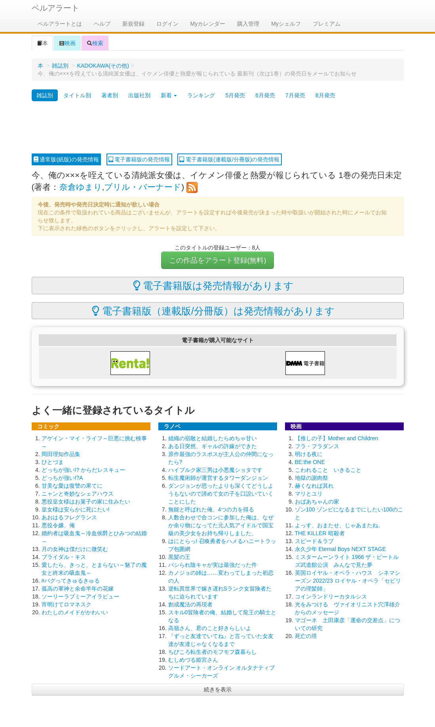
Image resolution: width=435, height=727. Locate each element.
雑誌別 (60, 65)
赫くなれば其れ (314, 486)
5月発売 (235, 95)
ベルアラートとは (60, 24)
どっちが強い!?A (62, 478)
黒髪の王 (179, 557)
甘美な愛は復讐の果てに (72, 486)
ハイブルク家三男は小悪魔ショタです (215, 470)
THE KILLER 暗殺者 (320, 533)
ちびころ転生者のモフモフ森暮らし (212, 652)
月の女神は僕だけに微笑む (75, 549)
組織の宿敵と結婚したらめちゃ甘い (212, 438)
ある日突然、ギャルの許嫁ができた (212, 446)
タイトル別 (77, 95)
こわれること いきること (328, 470)
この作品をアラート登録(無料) (217, 260)
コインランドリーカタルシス (331, 596)
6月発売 (265, 95)
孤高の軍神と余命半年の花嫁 (78, 588)
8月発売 (325, 95)
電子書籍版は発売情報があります (213, 285)
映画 (67, 43)
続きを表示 (218, 689)
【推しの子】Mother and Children (336, 438)
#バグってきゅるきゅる (71, 580)
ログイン (167, 24)
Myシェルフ (286, 24)
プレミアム (326, 24)
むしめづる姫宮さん (193, 660)
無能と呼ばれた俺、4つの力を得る (211, 509)
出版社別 (139, 95)
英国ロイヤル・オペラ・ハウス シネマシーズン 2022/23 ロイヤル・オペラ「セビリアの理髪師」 (348, 581)
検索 (95, 43)
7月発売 (295, 95)
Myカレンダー (208, 24)
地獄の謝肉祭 (311, 478)
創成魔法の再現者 (190, 604)
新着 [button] (169, 95)
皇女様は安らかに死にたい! (76, 509)
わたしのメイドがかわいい (75, 612)
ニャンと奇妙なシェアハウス (78, 493)
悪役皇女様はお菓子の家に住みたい (86, 501)
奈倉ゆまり (80, 186)
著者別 (109, 95)
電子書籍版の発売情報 (139, 159)
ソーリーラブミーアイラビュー (80, 596)
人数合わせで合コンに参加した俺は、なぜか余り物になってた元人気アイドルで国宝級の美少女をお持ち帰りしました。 (221, 525)
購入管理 (248, 24)
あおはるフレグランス (69, 517)
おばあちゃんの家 (317, 501)
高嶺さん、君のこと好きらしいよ (209, 628)
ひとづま (53, 462)
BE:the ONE (310, 462)
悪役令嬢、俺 (58, 525)
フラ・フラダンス (317, 446)
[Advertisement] (218, 128)
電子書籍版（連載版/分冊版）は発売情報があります (213, 310)
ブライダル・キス (64, 557)
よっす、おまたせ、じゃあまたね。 (339, 525)
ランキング (201, 95)
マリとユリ (309, 493)
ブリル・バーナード (142, 186)
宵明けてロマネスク (66, 604)
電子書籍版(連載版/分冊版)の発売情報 (229, 159)
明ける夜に (309, 454)
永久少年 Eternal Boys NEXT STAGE (340, 549)
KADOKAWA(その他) (103, 65)
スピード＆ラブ (314, 541)
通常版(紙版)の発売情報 (66, 159)
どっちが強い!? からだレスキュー (83, 470)
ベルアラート (55, 8)
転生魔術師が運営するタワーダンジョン (218, 478)
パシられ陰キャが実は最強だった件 (212, 565)
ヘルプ (102, 24)
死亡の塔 (306, 636)
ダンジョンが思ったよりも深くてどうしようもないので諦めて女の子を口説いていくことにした (221, 494)
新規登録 (133, 24)
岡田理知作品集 (61, 454)
